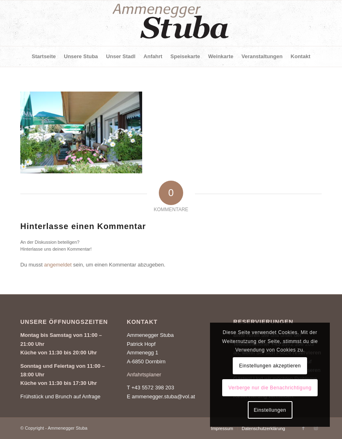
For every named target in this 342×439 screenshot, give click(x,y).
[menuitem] (44, 56)
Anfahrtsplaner (144, 374)
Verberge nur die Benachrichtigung (270, 388)
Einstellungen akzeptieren (270, 366)
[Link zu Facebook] (303, 428)
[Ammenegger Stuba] (171, 23)
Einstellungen (270, 410)
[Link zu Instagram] (316, 428)
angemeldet (58, 265)
